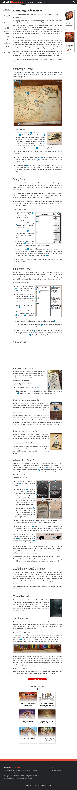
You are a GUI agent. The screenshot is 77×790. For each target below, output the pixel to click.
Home (4, 4)
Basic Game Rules (7, 16)
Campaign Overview (7, 23)
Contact (53, 767)
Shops (45, 2)
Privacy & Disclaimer (56, 770)
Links (7, 49)
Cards (7, 20)
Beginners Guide (7, 32)
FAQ (7, 39)
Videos (7, 46)
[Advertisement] (37, 355)
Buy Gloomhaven (7, 42)
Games (32, 2)
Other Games (7, 52)
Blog (27, 2)
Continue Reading (37, 679)
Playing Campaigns (7, 28)
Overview (7, 12)
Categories (38, 2)
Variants (7, 36)
